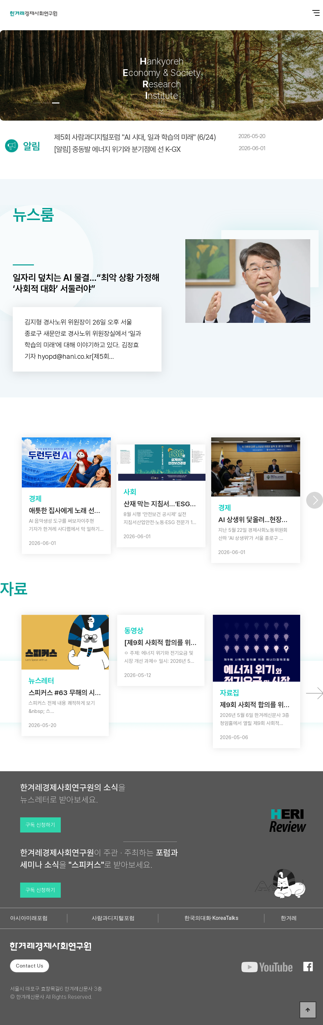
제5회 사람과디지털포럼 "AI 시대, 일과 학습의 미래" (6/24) (159, 137)
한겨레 (289, 918)
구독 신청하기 (40, 825)
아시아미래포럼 (29, 918)
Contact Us (29, 966)
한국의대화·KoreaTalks (211, 918)
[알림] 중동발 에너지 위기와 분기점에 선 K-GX (159, 149)
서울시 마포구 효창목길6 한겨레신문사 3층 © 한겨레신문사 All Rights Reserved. (56, 993)
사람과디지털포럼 (113, 918)
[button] (37, 102)
